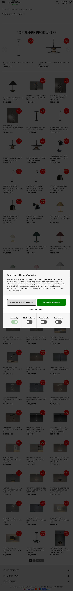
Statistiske (58, 318)
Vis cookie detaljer (36, 309)
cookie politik (15, 290)
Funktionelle (44, 318)
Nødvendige (14, 318)
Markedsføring (29, 318)
